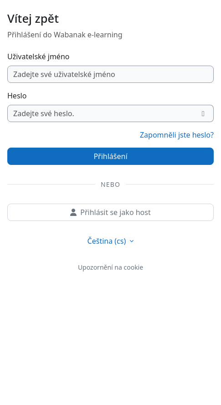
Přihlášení (110, 156)
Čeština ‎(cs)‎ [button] (107, 241)
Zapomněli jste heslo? (177, 135)
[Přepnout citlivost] (203, 113)
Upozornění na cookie (110, 267)
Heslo (16, 96)
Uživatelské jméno (38, 56)
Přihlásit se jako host (110, 212)
